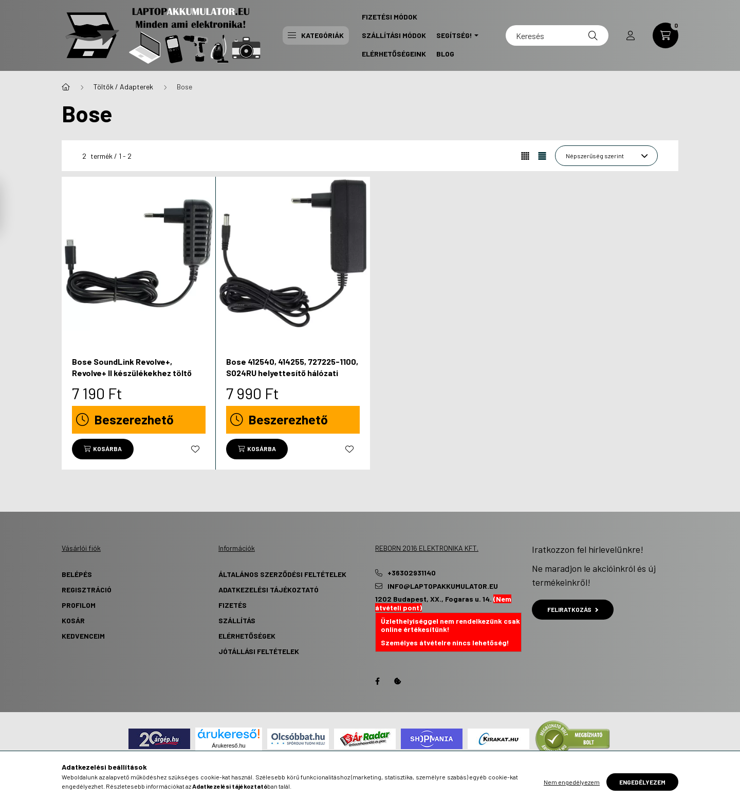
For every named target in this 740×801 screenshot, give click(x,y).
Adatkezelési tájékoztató (268, 589)
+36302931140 (411, 573)
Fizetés (232, 605)
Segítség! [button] (454, 35)
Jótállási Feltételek (258, 651)
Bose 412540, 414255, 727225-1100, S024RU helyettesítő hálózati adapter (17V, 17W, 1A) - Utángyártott (292, 379)
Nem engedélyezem (572, 782)
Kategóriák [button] (316, 35)
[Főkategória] (66, 86)
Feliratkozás (572, 609)
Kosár (73, 620)
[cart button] (665, 35)
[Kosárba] (103, 449)
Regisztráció (87, 589)
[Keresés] (557, 35)
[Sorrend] (606, 155)
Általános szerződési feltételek (282, 574)
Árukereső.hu (228, 745)
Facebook (377, 681)
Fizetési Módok (389, 16)
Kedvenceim (83, 635)
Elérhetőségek (246, 635)
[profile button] (630, 35)
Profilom (79, 605)
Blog (445, 53)
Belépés (77, 574)
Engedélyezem (642, 782)
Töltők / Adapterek (123, 86)
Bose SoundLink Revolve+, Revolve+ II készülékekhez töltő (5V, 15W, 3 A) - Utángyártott (132, 373)
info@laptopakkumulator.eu (442, 586)
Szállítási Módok (394, 35)
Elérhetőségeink (394, 53)
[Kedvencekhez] (195, 449)
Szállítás (236, 620)
